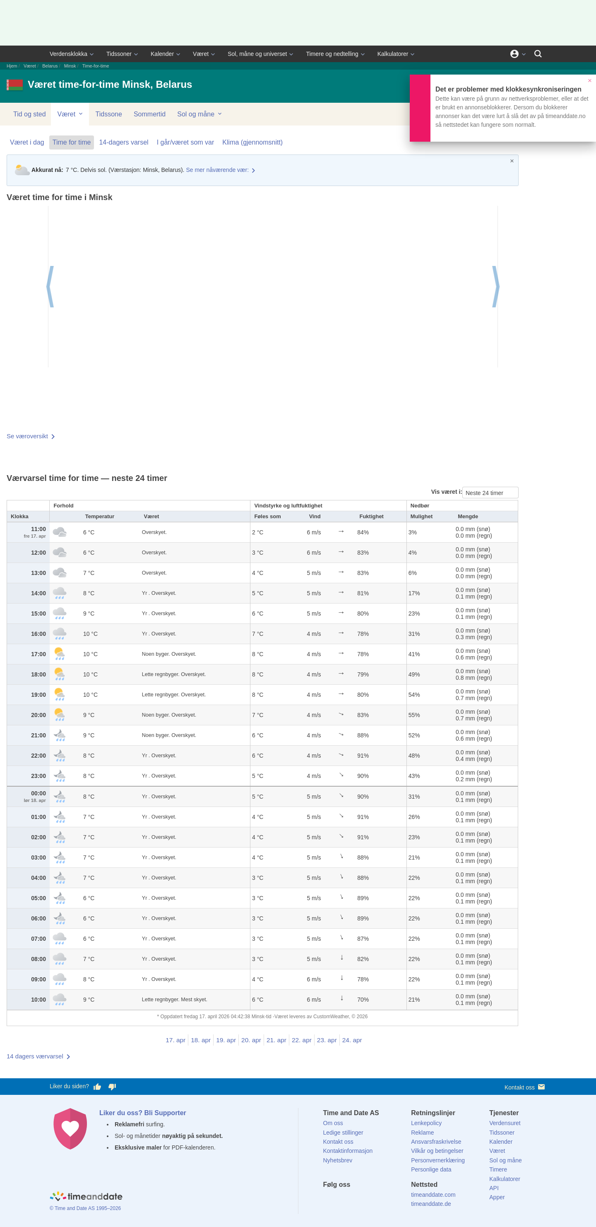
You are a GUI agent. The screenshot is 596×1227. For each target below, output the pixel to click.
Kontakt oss (525, 1087)
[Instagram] (371, 1199)
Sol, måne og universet (257, 54)
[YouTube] (385, 1199)
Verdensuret (505, 1123)
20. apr (251, 1039)
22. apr (302, 1039)
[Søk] (538, 54)
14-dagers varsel (123, 142)
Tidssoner (119, 54)
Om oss (333, 1123)
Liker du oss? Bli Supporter (142, 1112)
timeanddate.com (433, 1194)
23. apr (327, 1039)
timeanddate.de (431, 1203)
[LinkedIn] (357, 1199)
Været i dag (27, 142)
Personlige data (431, 1169)
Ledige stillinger (343, 1132)
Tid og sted (29, 114)
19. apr (226, 1039)
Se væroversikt (27, 436)
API (494, 1188)
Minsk (70, 65)
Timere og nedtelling (332, 54)
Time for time (72, 142)
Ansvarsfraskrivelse (436, 1141)
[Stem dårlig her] (112, 1086)
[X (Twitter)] (343, 1199)
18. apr (201, 1039)
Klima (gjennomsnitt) (252, 142)
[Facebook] (329, 1199)
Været (201, 54)
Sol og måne (200, 114)
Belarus (50, 65)
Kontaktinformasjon (348, 1150)
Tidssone (109, 114)
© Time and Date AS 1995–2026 (85, 1208)
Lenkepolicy (426, 1123)
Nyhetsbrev (338, 1160)
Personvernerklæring (438, 1160)
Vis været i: (446, 491)
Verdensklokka (68, 54)
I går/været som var (185, 142)
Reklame (422, 1132)
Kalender (162, 54)
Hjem (12, 65)
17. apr (175, 1039)
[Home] (86, 1197)
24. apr (352, 1039)
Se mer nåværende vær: (217, 170)
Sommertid (150, 114)
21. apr (276, 1039)
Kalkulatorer (393, 54)
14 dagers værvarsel (35, 1056)
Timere (498, 1169)
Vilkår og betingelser (437, 1150)
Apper (497, 1197)
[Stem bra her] (97, 1086)
